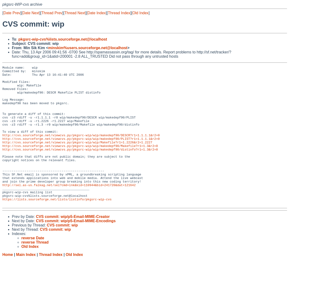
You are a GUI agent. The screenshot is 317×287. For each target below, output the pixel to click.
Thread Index (119, 13)
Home (7, 282)
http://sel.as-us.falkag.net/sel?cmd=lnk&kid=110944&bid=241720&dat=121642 (69, 209)
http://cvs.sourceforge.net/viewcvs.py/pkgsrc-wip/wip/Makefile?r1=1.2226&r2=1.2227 (77, 158)
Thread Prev (52, 13)
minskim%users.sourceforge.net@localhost (87, 48)
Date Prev (11, 13)
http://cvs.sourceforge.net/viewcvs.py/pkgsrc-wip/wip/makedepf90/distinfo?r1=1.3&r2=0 (80, 166)
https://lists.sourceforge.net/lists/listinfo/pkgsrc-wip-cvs (57, 226)
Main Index (26, 282)
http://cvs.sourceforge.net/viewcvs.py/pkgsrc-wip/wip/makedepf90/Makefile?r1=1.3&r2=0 (80, 162)
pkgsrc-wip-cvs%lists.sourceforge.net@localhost (62, 39)
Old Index (140, 13)
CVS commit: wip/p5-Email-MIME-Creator (73, 244)
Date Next (30, 13)
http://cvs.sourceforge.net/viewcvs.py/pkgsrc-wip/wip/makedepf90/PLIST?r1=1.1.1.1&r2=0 (81, 153)
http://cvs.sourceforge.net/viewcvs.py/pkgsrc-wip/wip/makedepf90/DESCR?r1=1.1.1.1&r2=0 (81, 149)
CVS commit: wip (62, 253)
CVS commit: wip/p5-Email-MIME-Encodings (76, 249)
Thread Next (74, 13)
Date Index (96, 13)
